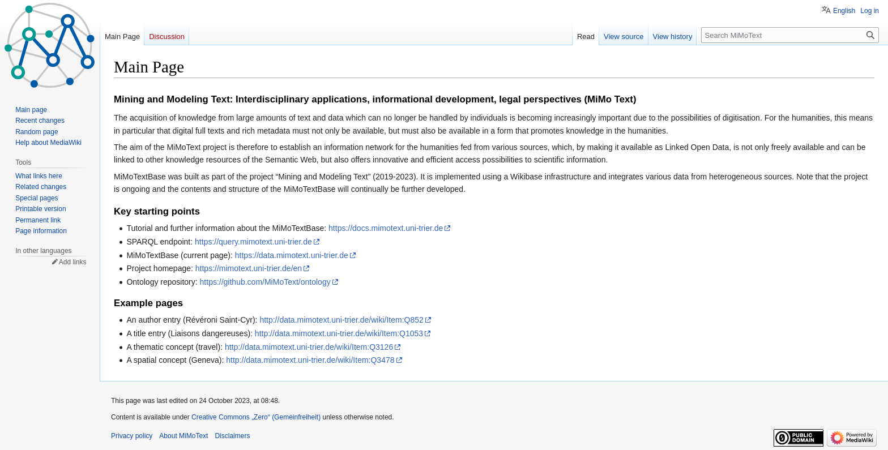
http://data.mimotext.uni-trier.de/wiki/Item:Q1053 (339, 333)
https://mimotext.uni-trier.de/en (248, 268)
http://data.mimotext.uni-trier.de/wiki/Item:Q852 (341, 319)
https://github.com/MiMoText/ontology (265, 281)
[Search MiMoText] (790, 35)
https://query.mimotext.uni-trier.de (253, 241)
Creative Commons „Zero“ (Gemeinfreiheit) (256, 417)
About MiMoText (183, 436)
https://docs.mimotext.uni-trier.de (385, 228)
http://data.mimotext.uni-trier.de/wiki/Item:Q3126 (309, 347)
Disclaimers (232, 436)
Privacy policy (131, 436)
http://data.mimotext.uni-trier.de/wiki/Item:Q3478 (310, 360)
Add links (73, 262)
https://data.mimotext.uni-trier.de (291, 255)
